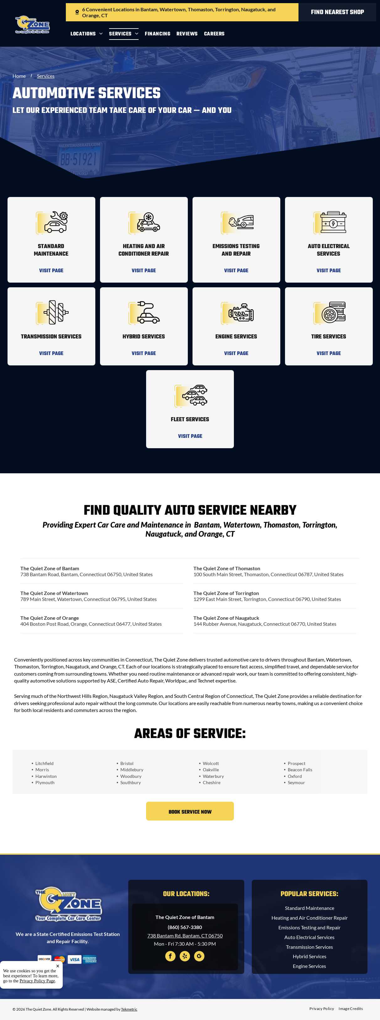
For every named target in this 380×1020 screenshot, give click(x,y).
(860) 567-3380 (185, 927)
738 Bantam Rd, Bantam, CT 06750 (185, 935)
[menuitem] (90, 34)
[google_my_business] (199, 957)
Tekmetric (129, 1009)
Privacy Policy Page (37, 1008)
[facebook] (170, 957)
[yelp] (185, 957)
